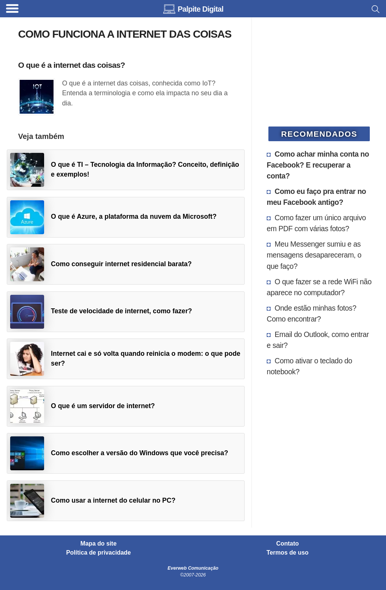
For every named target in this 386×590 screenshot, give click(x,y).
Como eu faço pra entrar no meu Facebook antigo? (316, 196)
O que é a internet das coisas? (71, 65)
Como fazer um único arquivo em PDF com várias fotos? (316, 223)
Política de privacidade (98, 553)
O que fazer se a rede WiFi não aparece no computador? (319, 287)
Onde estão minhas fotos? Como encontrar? (311, 313)
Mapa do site (98, 544)
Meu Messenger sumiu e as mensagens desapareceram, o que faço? (314, 255)
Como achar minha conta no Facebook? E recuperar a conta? (318, 165)
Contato (287, 544)
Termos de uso (287, 553)
